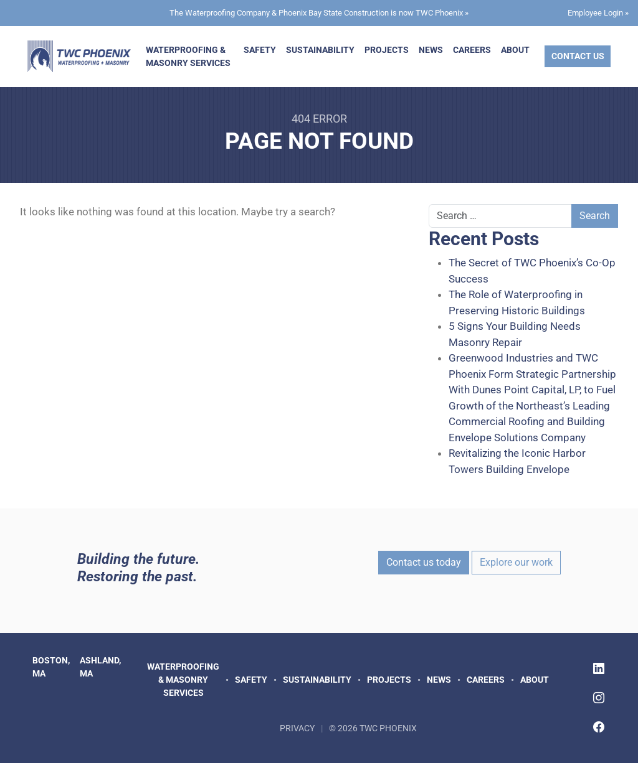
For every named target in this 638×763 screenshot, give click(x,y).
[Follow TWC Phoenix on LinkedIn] (599, 668)
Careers (472, 50)
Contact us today (423, 562)
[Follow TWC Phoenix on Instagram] (599, 698)
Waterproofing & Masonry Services (188, 56)
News (431, 50)
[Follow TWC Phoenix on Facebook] (599, 727)
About (515, 50)
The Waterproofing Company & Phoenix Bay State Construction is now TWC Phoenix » (319, 12)
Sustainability (320, 50)
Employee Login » (598, 12)
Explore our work (516, 562)
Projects (386, 50)
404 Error (319, 118)
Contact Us (577, 56)
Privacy (297, 728)
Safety (260, 50)
